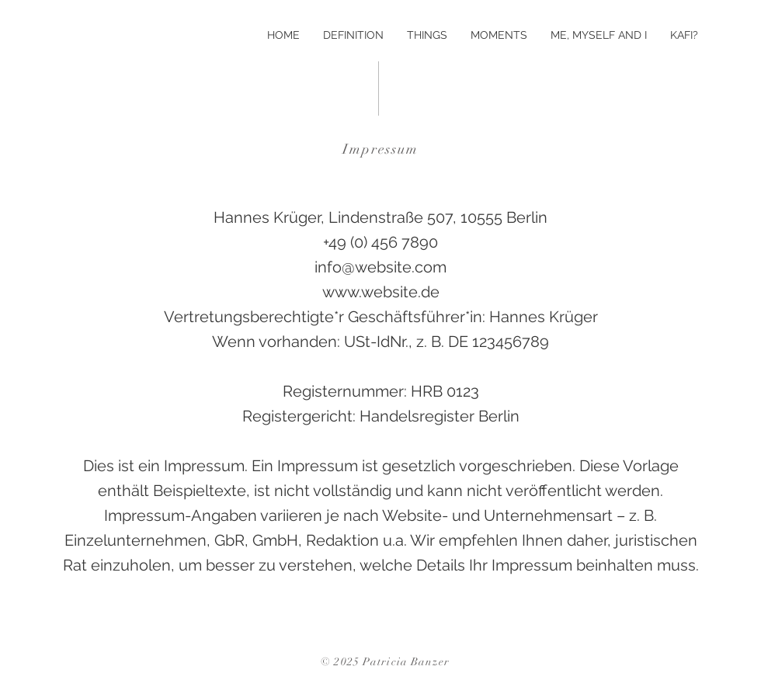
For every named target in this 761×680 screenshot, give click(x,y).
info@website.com (380, 267)
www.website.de (381, 292)
